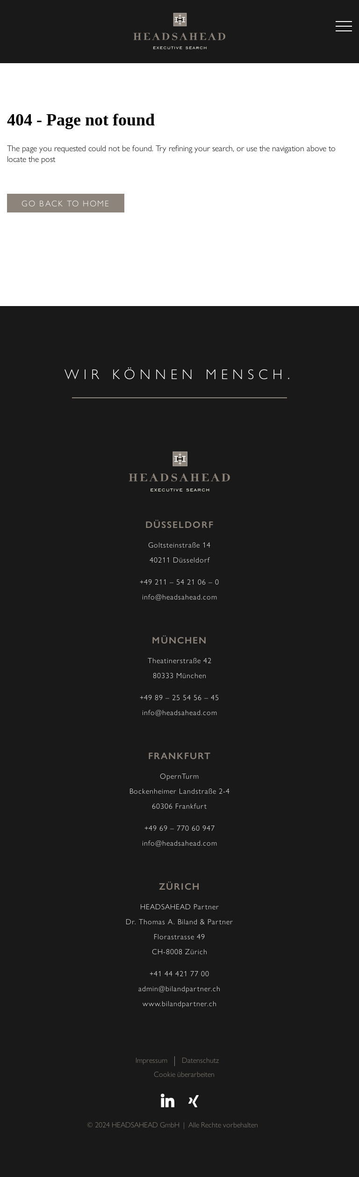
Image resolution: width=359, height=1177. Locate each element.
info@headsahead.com (179, 597)
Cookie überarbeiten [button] (184, 1075)
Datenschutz (200, 1061)
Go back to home (66, 204)
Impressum (151, 1061)
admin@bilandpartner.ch (179, 989)
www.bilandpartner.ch (180, 1004)
